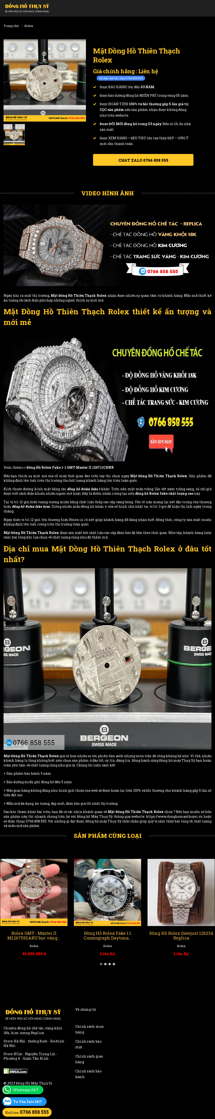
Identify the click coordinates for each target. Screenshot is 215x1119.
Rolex (28, 26)
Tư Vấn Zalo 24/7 (27, 1101)
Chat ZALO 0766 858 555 (143, 160)
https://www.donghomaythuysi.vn (174, 816)
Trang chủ (11, 26)
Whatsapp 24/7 (26, 1089)
